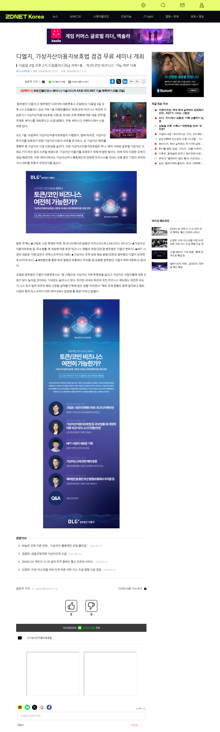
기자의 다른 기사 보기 (132, 588)
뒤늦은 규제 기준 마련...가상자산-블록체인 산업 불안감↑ (55, 545)
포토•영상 (197, 16)
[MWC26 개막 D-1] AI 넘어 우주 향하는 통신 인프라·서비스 (57, 561)
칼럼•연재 (172, 16)
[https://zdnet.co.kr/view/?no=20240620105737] (112, 81)
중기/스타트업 (23, 71)
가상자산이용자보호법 (40, 638)
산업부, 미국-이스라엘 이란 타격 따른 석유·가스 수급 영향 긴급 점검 (61, 569)
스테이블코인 (101, 16)
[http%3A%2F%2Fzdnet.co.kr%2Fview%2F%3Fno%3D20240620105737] (125, 81)
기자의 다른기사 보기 (78, 82)
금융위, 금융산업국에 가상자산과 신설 (44, 553)
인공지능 (126, 16)
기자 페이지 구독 (57, 82)
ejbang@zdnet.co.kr (47, 589)
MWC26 (75, 16)
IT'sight (148, 16)
